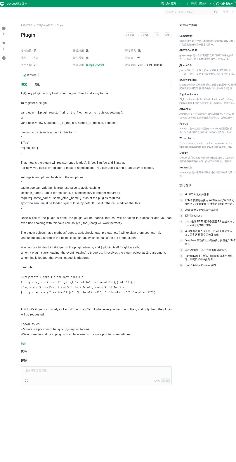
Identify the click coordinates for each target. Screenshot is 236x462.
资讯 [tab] (37, 85)
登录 (224, 12)
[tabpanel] (96, 240)
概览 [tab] (24, 85)
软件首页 (31, 75)
